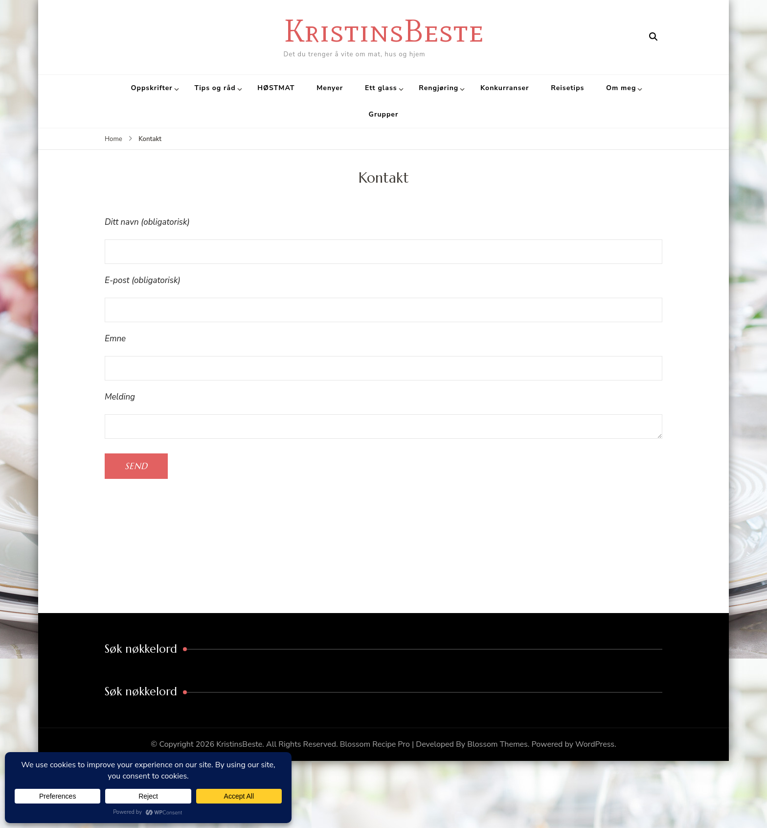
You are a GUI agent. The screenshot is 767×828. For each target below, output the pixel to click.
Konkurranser (504, 88)
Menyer (329, 88)
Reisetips (567, 88)
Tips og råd (214, 88)
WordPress (594, 744)
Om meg (621, 88)
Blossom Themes (497, 744)
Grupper (384, 114)
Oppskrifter (152, 88)
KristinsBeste (384, 30)
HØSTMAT (275, 88)
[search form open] (653, 37)
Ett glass (381, 88)
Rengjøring (438, 88)
